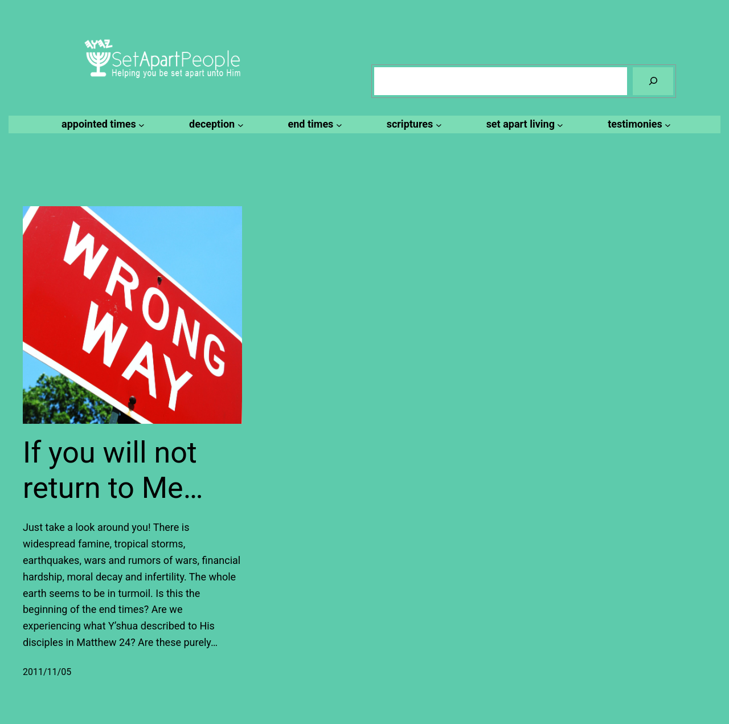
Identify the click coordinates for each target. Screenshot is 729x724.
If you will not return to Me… (113, 470)
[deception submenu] (214, 124)
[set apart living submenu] (523, 124)
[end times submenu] (313, 124)
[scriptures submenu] (412, 124)
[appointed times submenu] (101, 124)
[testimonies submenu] (637, 124)
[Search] (653, 81)
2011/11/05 (47, 671)
